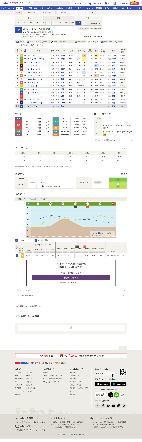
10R (72, 23)
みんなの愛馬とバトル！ (31, 422)
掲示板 (118, 41)
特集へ (86, 37)
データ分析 (79, 41)
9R (66, 23)
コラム (49, 8)
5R (43, 23)
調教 (54, 41)
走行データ (40, 45)
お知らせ (46, 372)
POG (122, 8)
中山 (29, 18)
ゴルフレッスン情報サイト (67, 424)
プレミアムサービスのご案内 (52, 375)
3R (31, 23)
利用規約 (73, 379)
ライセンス (73, 391)
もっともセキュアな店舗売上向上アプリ (108, 422)
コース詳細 (84, 28)
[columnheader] (20, 247)
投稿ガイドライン (76, 385)
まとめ (129, 8)
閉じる (51, 245)
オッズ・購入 (33, 41)
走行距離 (33, 199)
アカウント (30, 391)
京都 (58, 18)
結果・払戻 (93, 41)
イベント (137, 8)
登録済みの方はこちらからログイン (71, 282)
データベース (79, 8)
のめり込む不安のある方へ (52, 382)
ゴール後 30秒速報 (22, 45)
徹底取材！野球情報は (68, 422)
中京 (87, 18)
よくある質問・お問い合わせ (52, 379)
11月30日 (64, 12)
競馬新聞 (98, 8)
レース (19, 8)
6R (49, 23)
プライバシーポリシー (77, 382)
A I (25, 8)
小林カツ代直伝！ (64, 427)
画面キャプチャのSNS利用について (30, 306)
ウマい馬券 (19, 379)
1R (19, 23)
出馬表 (20, 41)
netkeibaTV (59, 8)
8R (61, 23)
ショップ (90, 8)
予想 (30, 8)
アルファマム (29, 255)
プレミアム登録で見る (52, 186)
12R (84, 23)
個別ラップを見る (71, 278)
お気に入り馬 (30, 388)
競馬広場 (29, 379)
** (30, 178)
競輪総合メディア (31, 430)
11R (78, 23)
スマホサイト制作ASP (103, 424)
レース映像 (106, 41)
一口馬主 (115, 8)
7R (55, 23)
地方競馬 (69, 8)
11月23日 (30, 12)
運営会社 (73, 394)
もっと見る (121, 174)
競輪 (134, 3)
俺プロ (106, 8)
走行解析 (44, 199)
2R (25, 23)
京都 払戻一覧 (95, 23)
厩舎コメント (65, 41)
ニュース (11, 8)
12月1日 (81, 12)
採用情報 (73, 372)
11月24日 (47, 12)
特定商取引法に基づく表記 (79, 388)
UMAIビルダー (39, 8)
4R (37, 23)
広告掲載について (76, 375)
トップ (3, 8)
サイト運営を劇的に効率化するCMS (107, 427)
